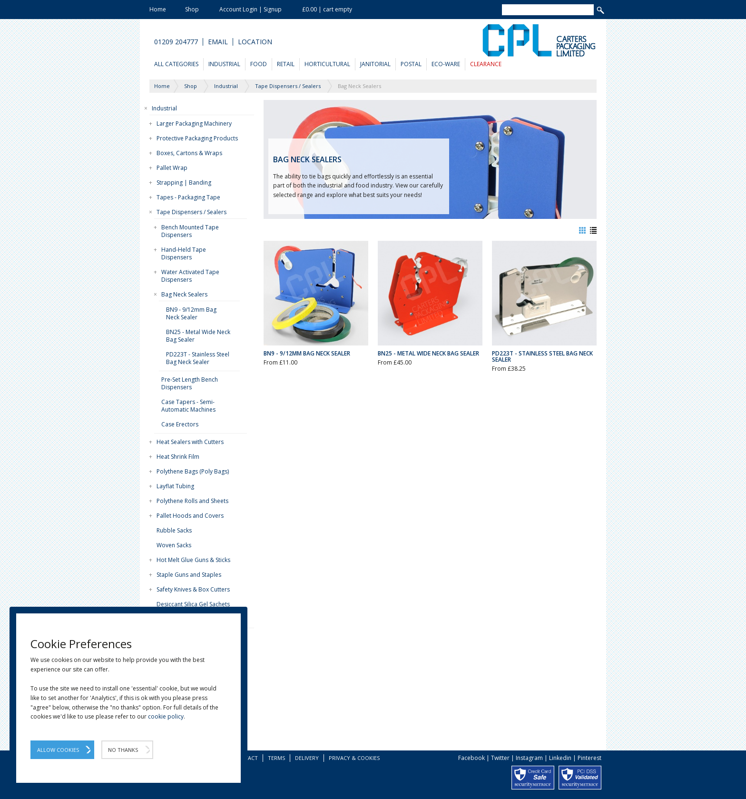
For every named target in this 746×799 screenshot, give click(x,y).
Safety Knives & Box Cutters (193, 589)
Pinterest (589, 758)
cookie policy (166, 716)
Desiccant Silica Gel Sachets (193, 604)
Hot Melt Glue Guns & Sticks (193, 560)
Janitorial (375, 64)
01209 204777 (176, 42)
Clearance (485, 64)
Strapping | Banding (184, 182)
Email (218, 42)
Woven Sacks (174, 545)
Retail (285, 64)
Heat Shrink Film (178, 457)
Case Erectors (179, 424)
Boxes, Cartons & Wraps (189, 153)
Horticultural (327, 64)
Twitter (500, 758)
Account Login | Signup (250, 9)
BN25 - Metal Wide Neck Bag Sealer (198, 336)
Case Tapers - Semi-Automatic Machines (188, 406)
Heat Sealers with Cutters (190, 442)
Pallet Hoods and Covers (190, 516)
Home (157, 9)
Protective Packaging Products (197, 138)
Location (255, 42)
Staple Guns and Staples (189, 575)
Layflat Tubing (175, 486)
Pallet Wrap (172, 168)
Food (258, 64)
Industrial (224, 64)
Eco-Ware (446, 64)
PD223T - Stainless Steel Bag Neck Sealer (197, 358)
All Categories (176, 64)
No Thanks (123, 749)
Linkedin (560, 758)
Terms (276, 757)
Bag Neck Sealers (184, 294)
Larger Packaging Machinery (194, 123)
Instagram (529, 758)
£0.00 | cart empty (327, 9)
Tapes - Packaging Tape (188, 197)
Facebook (471, 758)
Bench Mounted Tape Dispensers (190, 231)
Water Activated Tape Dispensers (190, 276)
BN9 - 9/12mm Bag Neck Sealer (191, 313)
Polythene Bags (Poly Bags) (193, 471)
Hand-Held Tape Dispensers (183, 253)
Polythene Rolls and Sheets (192, 501)
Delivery (307, 757)
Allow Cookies (58, 749)
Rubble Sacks (174, 530)
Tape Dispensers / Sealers (191, 212)
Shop (192, 9)
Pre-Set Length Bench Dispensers (189, 383)
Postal (411, 64)
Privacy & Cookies (354, 757)
